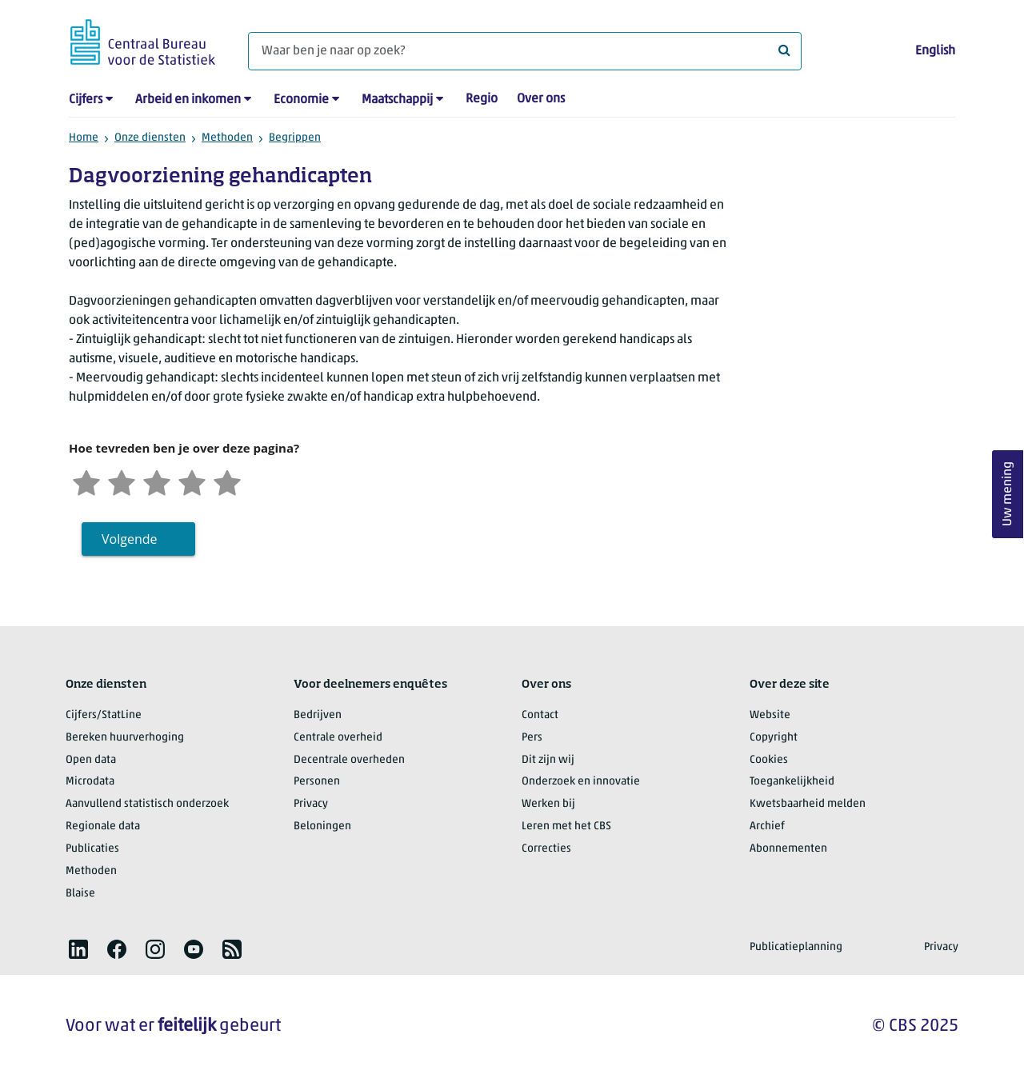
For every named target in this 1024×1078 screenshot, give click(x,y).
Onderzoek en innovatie (581, 782)
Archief (767, 826)
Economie (301, 100)
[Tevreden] (192, 481)
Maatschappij (397, 100)
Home (83, 138)
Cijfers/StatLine (104, 715)
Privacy (311, 804)
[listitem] (78, 949)
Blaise (80, 893)
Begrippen (295, 138)
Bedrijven (318, 715)
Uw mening (1008, 494)
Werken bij (548, 804)
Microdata (90, 782)
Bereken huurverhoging (125, 738)
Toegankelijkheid (792, 782)
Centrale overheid (338, 738)
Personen (317, 782)
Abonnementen (788, 849)
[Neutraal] (156, 481)
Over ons (541, 99)
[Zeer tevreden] (227, 481)
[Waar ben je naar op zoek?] (525, 51)
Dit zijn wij (548, 760)
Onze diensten (150, 138)
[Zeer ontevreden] (86, 481)
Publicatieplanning (796, 947)
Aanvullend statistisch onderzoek (147, 804)
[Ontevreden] (121, 481)
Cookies (769, 760)
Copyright (774, 738)
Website (770, 715)
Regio (482, 99)
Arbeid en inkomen (188, 100)
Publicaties (92, 849)
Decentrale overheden (349, 760)
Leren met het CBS (566, 826)
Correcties (546, 849)
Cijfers (85, 100)
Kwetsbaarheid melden (808, 804)
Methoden (227, 138)
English (935, 51)
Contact (540, 715)
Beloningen (322, 826)
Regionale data (103, 826)
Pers (532, 738)
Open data (91, 760)
